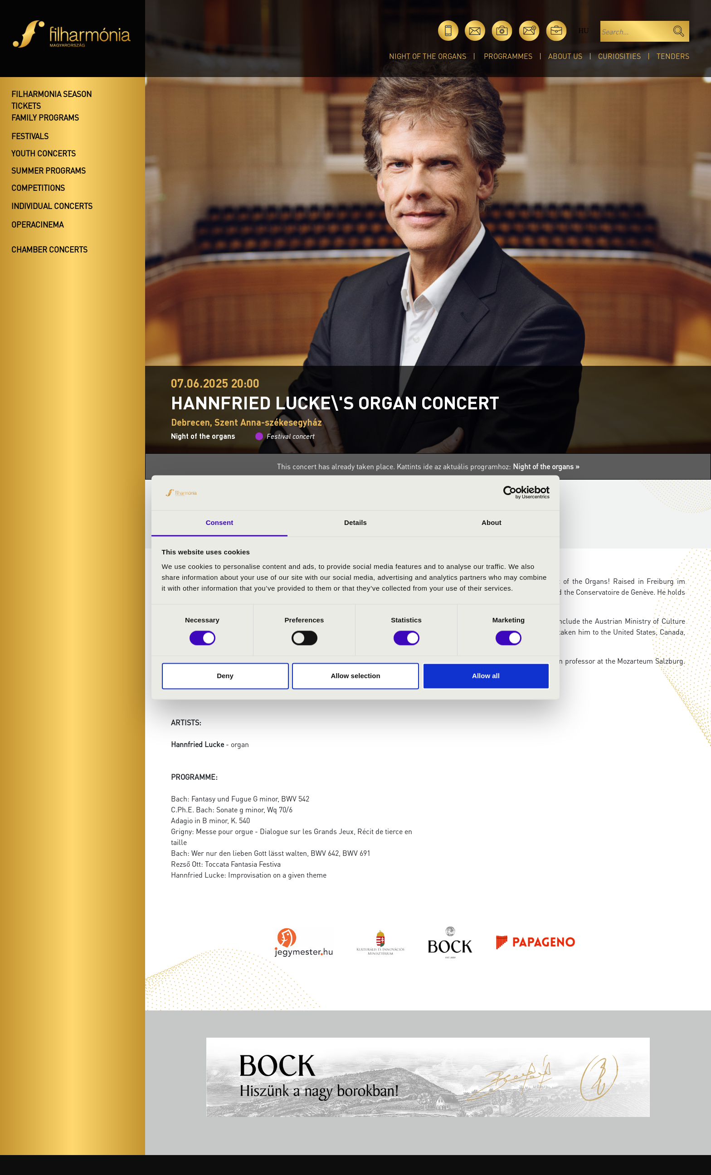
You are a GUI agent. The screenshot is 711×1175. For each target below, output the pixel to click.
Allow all (486, 676)
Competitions (38, 188)
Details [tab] (355, 522)
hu (583, 30)
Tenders (673, 56)
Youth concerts (43, 153)
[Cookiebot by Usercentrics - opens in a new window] (510, 493)
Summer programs (48, 170)
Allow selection (355, 676)
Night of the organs (427, 56)
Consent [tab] (220, 522)
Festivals (30, 136)
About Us (565, 56)
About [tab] (492, 522)
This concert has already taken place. (337, 466)
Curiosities (619, 56)
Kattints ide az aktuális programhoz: (488, 466)
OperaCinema (37, 224)
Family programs (45, 117)
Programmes (508, 56)
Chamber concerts (49, 249)
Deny (225, 676)
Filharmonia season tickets (51, 100)
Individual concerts (52, 206)
